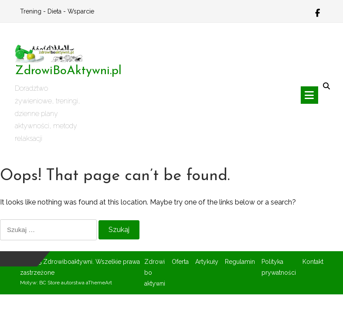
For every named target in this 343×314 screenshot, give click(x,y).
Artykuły (206, 261)
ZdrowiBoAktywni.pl (68, 71)
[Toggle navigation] (309, 95)
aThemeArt (99, 283)
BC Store (49, 283)
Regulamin (240, 261)
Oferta (180, 261)
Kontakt (312, 261)
